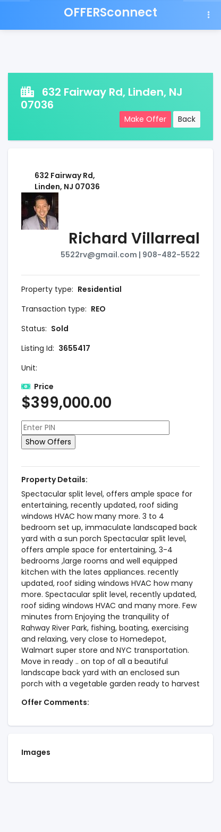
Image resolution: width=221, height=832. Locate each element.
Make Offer (145, 119)
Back (187, 119)
